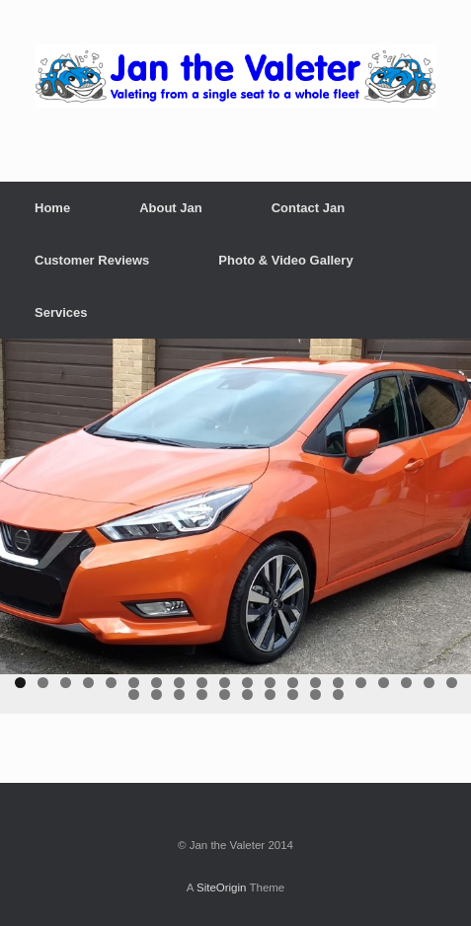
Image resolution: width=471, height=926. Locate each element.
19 (429, 682)
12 (270, 682)
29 (315, 694)
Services (61, 312)
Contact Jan (308, 207)
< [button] (24, 501)
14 (315, 682)
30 (338, 694)
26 (247, 694)
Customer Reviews (92, 260)
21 (133, 694)
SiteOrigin (221, 887)
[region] (235, 527)
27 (270, 694)
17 (383, 682)
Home (52, 207)
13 (292, 682)
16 (360, 682)
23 (179, 694)
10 (224, 682)
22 (156, 694)
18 (406, 682)
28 (292, 694)
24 (201, 694)
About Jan (170, 207)
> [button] (446, 501)
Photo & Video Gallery (285, 260)
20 (451, 682)
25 (224, 694)
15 (338, 682)
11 (247, 682)
